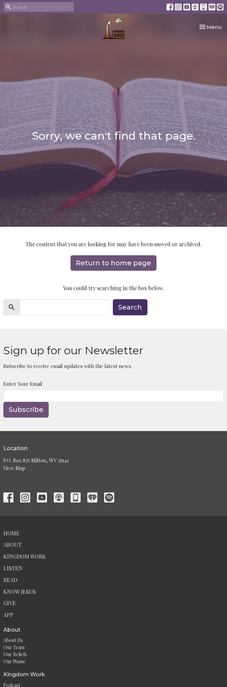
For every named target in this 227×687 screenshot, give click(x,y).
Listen (12, 568)
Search (130, 307)
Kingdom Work (24, 556)
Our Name (14, 661)
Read (10, 579)
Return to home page (113, 263)
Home (11, 533)
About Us (13, 640)
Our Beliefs (15, 654)
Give (9, 602)
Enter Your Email (22, 383)
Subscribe (26, 410)
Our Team (14, 647)
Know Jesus (19, 591)
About (12, 544)
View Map (14, 468)
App (8, 614)
